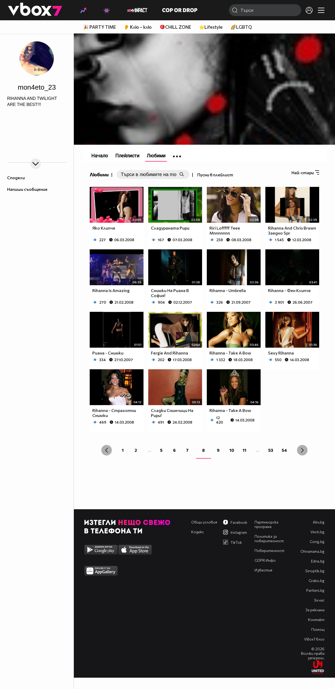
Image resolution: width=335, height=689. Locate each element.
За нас (319, 600)
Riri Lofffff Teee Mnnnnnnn (224, 230)
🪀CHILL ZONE (175, 27)
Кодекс (197, 532)
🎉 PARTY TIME (99, 27)
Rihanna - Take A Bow (230, 352)
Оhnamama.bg (312, 551)
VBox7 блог (314, 639)
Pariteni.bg (315, 590)
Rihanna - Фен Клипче (289, 290)
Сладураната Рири (170, 227)
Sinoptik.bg (314, 571)
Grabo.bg (316, 580)
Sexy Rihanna (281, 352)
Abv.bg (318, 522)
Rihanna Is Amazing (111, 290)
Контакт (316, 619)
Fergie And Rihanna (169, 352)
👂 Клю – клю (138, 27)
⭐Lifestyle (211, 27)
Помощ (317, 629)
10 (231, 450)
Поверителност (269, 550)
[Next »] (302, 450)
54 (284, 450)
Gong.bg (317, 541)
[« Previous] (106, 450)
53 (270, 450)
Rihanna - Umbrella (227, 290)
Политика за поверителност (269, 538)
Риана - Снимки (107, 352)
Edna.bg (317, 561)
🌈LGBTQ (241, 27)
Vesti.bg (317, 532)
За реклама (314, 610)
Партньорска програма (266, 524)
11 (244, 450)
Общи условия (204, 522)
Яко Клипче (103, 227)
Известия (263, 570)
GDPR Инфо (265, 560)
